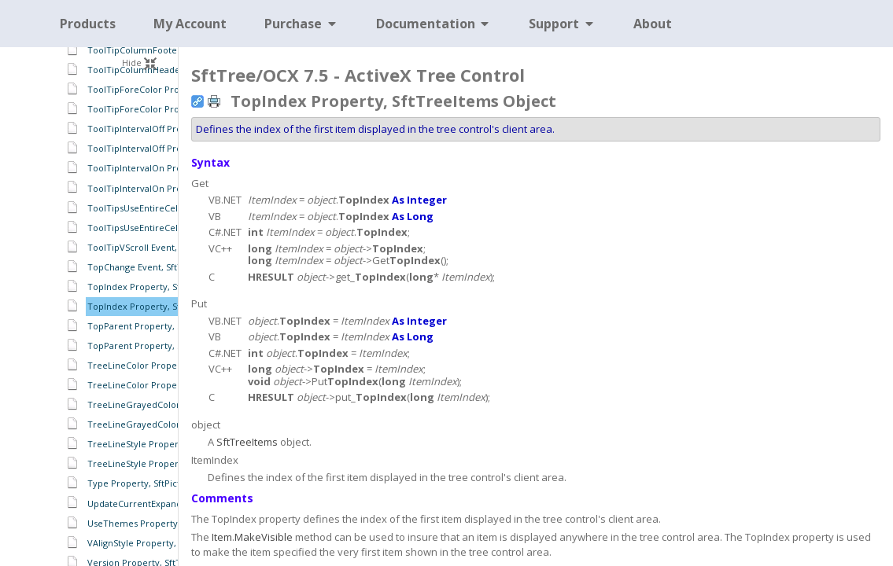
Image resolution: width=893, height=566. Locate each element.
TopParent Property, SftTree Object (163, 326)
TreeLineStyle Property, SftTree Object (170, 444)
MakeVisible (263, 537)
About (652, 23)
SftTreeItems (247, 442)
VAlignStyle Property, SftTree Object (164, 543)
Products (88, 23)
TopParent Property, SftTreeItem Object (173, 345)
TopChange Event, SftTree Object (157, 267)
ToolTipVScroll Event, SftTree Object (164, 247)
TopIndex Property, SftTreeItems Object (172, 306)
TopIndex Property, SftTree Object (160, 286)
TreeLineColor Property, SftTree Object (171, 365)
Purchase (301, 23)
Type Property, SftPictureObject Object (170, 483)
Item (222, 537)
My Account (190, 23)
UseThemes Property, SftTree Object (166, 523)
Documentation (434, 23)
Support (562, 23)
